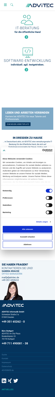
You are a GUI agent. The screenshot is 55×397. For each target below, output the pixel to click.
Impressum (6, 362)
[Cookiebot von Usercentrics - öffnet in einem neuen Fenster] (42, 150)
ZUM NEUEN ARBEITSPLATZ (18, 124)
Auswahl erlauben (27, 237)
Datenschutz (7, 366)
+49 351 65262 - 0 (13, 321)
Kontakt (5, 358)
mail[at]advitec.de (10, 277)
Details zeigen (42, 222)
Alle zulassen (27, 229)
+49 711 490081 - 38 (15, 343)
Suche (4, 355)
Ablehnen (27, 244)
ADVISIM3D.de (8, 370)
